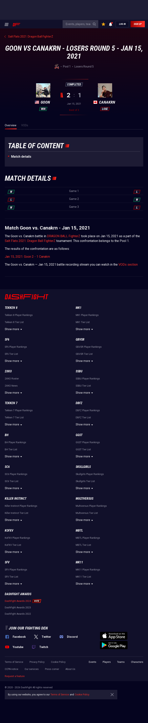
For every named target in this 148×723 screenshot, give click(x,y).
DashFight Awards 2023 (18, 607)
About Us (70, 669)
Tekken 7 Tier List (14, 417)
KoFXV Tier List (13, 545)
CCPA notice (11, 669)
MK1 (78, 308)
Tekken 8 (11, 308)
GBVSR (80, 339)
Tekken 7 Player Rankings (19, 410)
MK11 (79, 562)
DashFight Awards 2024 (18, 601)
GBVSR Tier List (84, 354)
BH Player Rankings (15, 442)
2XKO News (11, 385)
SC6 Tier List (11, 481)
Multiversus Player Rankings (91, 506)
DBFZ (79, 403)
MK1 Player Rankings (87, 315)
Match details (21, 156)
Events (92, 662)
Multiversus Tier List (87, 513)
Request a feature (15, 676)
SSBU (79, 371)
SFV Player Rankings (16, 569)
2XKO (8, 371)
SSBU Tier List (83, 385)
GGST (79, 435)
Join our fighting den (28, 628)
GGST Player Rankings (88, 442)
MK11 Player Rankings (88, 569)
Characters (137, 662)
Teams (121, 662)
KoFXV (9, 530)
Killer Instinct (15, 498)
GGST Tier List (83, 449)
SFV (7, 562)
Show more (14, 329)
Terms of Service (14, 662)
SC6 (7, 467)
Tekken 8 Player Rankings (19, 315)
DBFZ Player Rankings (88, 410)
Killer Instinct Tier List (16, 513)
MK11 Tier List (83, 576)
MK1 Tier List (83, 322)
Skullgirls (83, 467)
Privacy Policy (37, 662)
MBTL (79, 530)
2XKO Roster (12, 378)
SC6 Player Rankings (16, 474)
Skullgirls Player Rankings (90, 474)
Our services (32, 669)
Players (107, 662)
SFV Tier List (11, 576)
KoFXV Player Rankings (17, 538)
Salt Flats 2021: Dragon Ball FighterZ (30, 241)
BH (7, 435)
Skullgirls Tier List (85, 481)
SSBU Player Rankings (88, 378)
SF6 (7, 339)
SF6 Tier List (11, 354)
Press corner (52, 669)
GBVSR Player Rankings (89, 347)
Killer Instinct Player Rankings (21, 506)
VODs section (128, 264)
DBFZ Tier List (83, 417)
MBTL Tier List (83, 545)
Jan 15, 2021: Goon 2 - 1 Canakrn (27, 256)
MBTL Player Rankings (88, 538)
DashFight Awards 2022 (18, 613)
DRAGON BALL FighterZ (63, 236)
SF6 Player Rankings (16, 347)
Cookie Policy (58, 662)
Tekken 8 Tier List (14, 322)
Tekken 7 (11, 403)
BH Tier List (11, 449)
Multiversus (84, 498)
